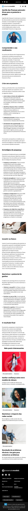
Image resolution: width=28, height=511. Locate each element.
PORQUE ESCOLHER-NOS (19, 478)
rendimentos (16, 496)
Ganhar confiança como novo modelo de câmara (13, 378)
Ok (5, 504)
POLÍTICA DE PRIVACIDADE (7, 486)
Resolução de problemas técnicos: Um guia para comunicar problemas (11, 452)
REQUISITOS (4, 481)
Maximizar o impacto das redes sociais (12, 415)
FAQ (3, 484)
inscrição (6, 496)
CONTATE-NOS (17, 481)
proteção (19, 500)
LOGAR (24, 2)
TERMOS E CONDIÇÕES (6, 478)
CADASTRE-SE (18, 2)
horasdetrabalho (7, 373)
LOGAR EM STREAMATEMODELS (18, 487)
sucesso (17, 373)
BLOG (15, 484)
